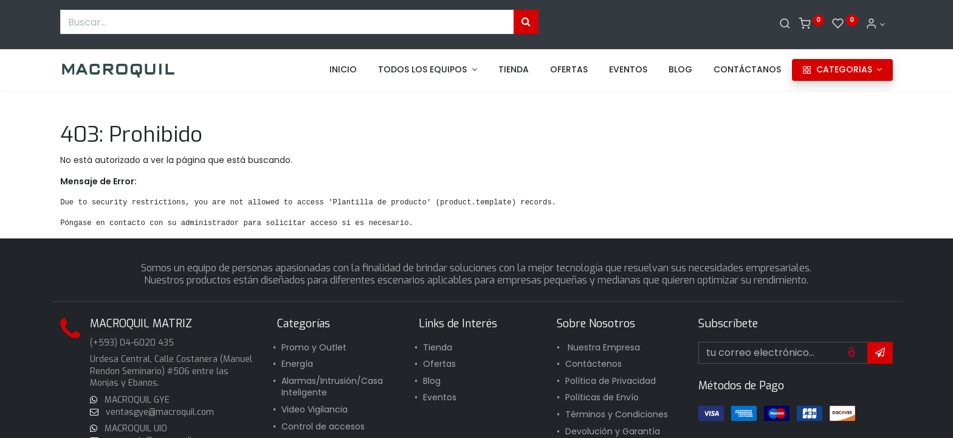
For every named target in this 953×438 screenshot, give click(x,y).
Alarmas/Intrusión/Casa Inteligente (332, 387)
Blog (432, 381)
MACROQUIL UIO (136, 428)
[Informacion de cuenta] (875, 24)
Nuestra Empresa (603, 347)
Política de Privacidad (610, 381)
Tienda (437, 347)
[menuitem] (343, 70)
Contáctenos (593, 364)
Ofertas (439, 364)
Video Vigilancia (314, 409)
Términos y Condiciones (616, 414)
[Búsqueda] (526, 22)
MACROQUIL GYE (136, 400)
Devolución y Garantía (612, 431)
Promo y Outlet (313, 347)
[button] (880, 353)
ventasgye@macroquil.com (158, 412)
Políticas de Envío (602, 397)
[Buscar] (785, 24)
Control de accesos (323, 426)
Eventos (439, 397)
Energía (297, 364)
